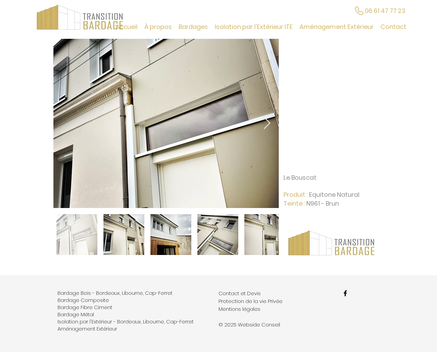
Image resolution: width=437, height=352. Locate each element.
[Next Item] (267, 123)
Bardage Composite (83, 300)
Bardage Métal (76, 314)
